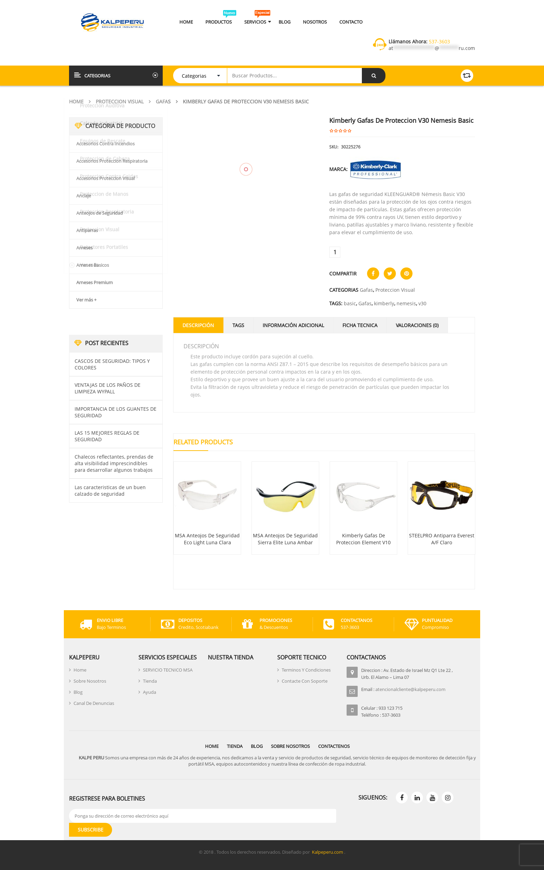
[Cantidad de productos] (335, 252)
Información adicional (293, 325)
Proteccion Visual (120, 101)
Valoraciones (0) (417, 325)
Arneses (84, 248)
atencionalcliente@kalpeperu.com (410, 689)
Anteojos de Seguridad (99, 213)
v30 (422, 303)
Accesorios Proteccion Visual (105, 178)
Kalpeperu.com (327, 852)
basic (350, 303)
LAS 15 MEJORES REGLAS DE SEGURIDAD (107, 436)
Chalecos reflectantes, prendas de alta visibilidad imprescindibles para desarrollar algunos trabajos (114, 463)
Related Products (203, 442)
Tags (238, 325)
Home (76, 101)
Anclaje (83, 196)
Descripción (198, 325)
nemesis (406, 303)
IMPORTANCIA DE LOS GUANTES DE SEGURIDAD (115, 412)
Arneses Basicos (92, 265)
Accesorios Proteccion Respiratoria (111, 161)
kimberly (384, 303)
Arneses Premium (94, 282)
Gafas (163, 101)
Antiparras (87, 230)
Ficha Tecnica (359, 325)
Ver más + (86, 300)
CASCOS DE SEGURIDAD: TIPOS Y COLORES (112, 364)
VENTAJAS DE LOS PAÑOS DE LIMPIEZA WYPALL (108, 388)
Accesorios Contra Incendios (105, 143)
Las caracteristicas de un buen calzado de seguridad (110, 490)
